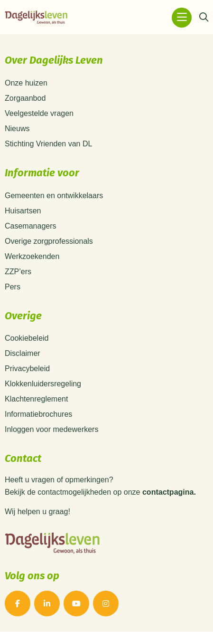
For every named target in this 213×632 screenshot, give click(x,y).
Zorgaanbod (25, 98)
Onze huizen (26, 83)
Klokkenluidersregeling (43, 384)
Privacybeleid (27, 368)
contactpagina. (169, 492)
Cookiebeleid (27, 338)
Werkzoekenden (32, 256)
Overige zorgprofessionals (49, 241)
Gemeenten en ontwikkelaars (54, 196)
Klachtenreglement (36, 399)
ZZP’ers (18, 272)
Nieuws (17, 128)
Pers (12, 287)
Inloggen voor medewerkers (51, 429)
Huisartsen (23, 211)
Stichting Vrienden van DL (48, 144)
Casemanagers (30, 226)
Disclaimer (22, 353)
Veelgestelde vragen (39, 113)
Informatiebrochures (38, 414)
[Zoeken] (203, 18)
